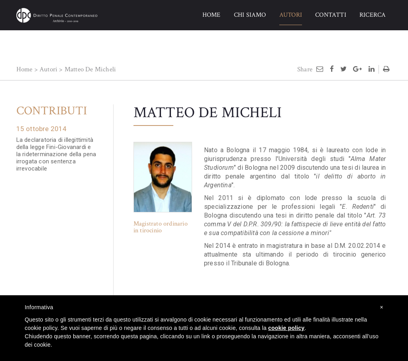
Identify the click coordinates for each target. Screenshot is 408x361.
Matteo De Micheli (90, 69)
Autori (48, 69)
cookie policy (286, 328)
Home (24, 69)
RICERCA (372, 15)
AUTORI (290, 15)
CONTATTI (330, 15)
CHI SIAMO (250, 15)
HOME (211, 15)
